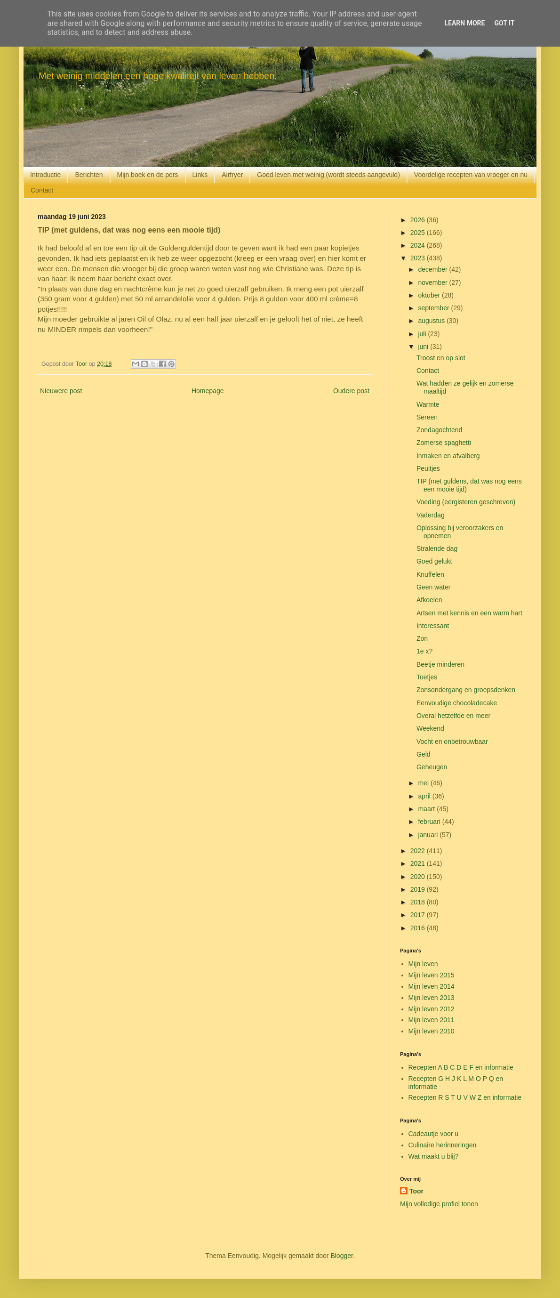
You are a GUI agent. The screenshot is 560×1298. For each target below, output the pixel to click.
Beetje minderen (440, 664)
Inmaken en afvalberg (448, 456)
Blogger (341, 1255)
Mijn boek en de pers (147, 174)
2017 (418, 915)
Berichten (89, 174)
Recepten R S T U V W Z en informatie (465, 1097)
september (434, 308)
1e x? (424, 651)
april (425, 796)
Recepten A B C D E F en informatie (460, 1067)
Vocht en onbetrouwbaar (452, 741)
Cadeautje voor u (433, 1133)
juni (424, 346)
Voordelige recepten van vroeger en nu (471, 174)
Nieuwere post (61, 391)
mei (424, 783)
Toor (416, 1191)
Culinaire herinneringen (442, 1145)
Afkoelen (429, 600)
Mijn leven (423, 963)
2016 (418, 928)
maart (427, 809)
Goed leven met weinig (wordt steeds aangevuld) (328, 174)
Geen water (433, 587)
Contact (42, 190)
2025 (418, 232)
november (433, 282)
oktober (430, 295)
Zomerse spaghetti (443, 442)
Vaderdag (430, 515)
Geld (423, 754)
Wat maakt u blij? (433, 1156)
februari (430, 821)
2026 (418, 220)
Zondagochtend (439, 430)
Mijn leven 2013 (431, 997)
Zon (422, 638)
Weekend (430, 728)
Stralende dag (436, 548)
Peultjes (428, 468)
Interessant (432, 625)
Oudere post (351, 391)
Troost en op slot (440, 358)
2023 (418, 258)
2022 (418, 851)
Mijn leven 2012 (431, 1009)
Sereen (427, 417)
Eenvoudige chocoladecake (456, 703)
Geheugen (431, 767)
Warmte (427, 404)
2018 (418, 902)
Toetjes (426, 677)
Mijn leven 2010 (431, 1031)
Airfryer (232, 174)
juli (423, 334)
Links (200, 174)
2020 (418, 876)
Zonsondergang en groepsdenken (465, 689)
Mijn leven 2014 (431, 986)
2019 (418, 889)
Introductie (45, 174)
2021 (418, 863)
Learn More (464, 23)
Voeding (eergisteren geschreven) (465, 502)
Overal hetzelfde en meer (453, 715)
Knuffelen (430, 574)
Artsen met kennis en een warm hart (469, 613)
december (433, 269)
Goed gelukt (434, 561)
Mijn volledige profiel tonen (439, 1204)
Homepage (208, 391)
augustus (432, 320)
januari (429, 834)
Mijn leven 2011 (431, 1020)
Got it (504, 23)
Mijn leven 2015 (431, 975)
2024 (418, 245)
